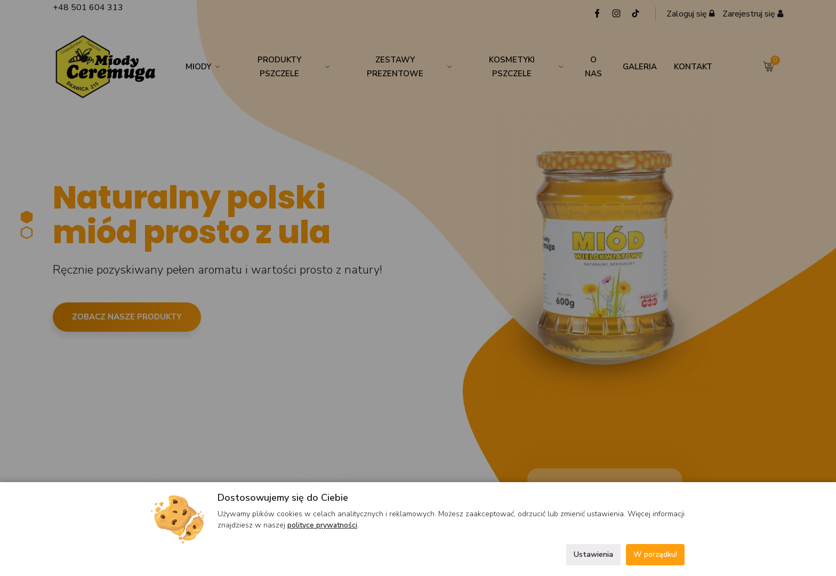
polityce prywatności (322, 525)
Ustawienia (593, 554)
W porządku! (655, 554)
